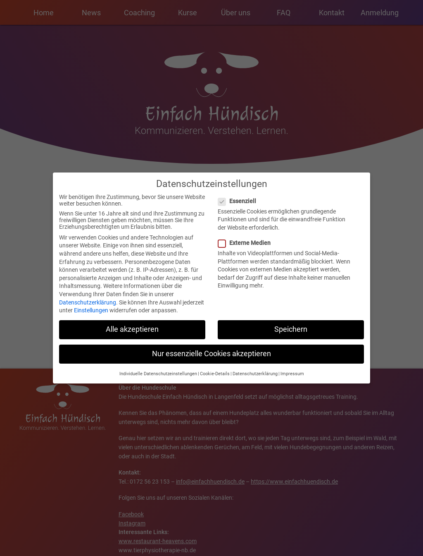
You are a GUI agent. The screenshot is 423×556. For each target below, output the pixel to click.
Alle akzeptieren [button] (132, 326)
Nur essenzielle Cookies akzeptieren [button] (211, 350)
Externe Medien (247, 239)
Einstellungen (91, 307)
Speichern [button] (290, 326)
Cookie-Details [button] (215, 370)
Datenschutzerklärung (87, 298)
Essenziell (239, 197)
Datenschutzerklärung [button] (255, 370)
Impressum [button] (292, 370)
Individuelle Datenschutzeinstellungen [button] (158, 370)
